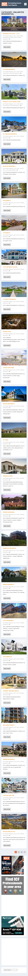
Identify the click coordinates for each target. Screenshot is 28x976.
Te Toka (5, 440)
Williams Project (9, 725)
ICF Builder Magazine (8, 36)
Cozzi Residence (8, 620)
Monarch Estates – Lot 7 (11, 33)
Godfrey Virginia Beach (11, 691)
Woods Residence (9, 404)
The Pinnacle (7, 657)
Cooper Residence (9, 69)
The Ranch (6, 233)
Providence (7, 200)
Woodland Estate (9, 831)
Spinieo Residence (9, 512)
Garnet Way (7, 331)
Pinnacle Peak (8, 476)
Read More (7, 47)
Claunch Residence (9, 299)
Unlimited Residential (14, 73)
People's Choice (13, 37)
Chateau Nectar (8, 795)
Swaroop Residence (9, 548)
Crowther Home (8, 367)
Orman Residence (9, 759)
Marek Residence (8, 584)
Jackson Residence (9, 166)
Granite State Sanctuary (12, 101)
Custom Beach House (10, 267)
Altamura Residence (10, 134)
